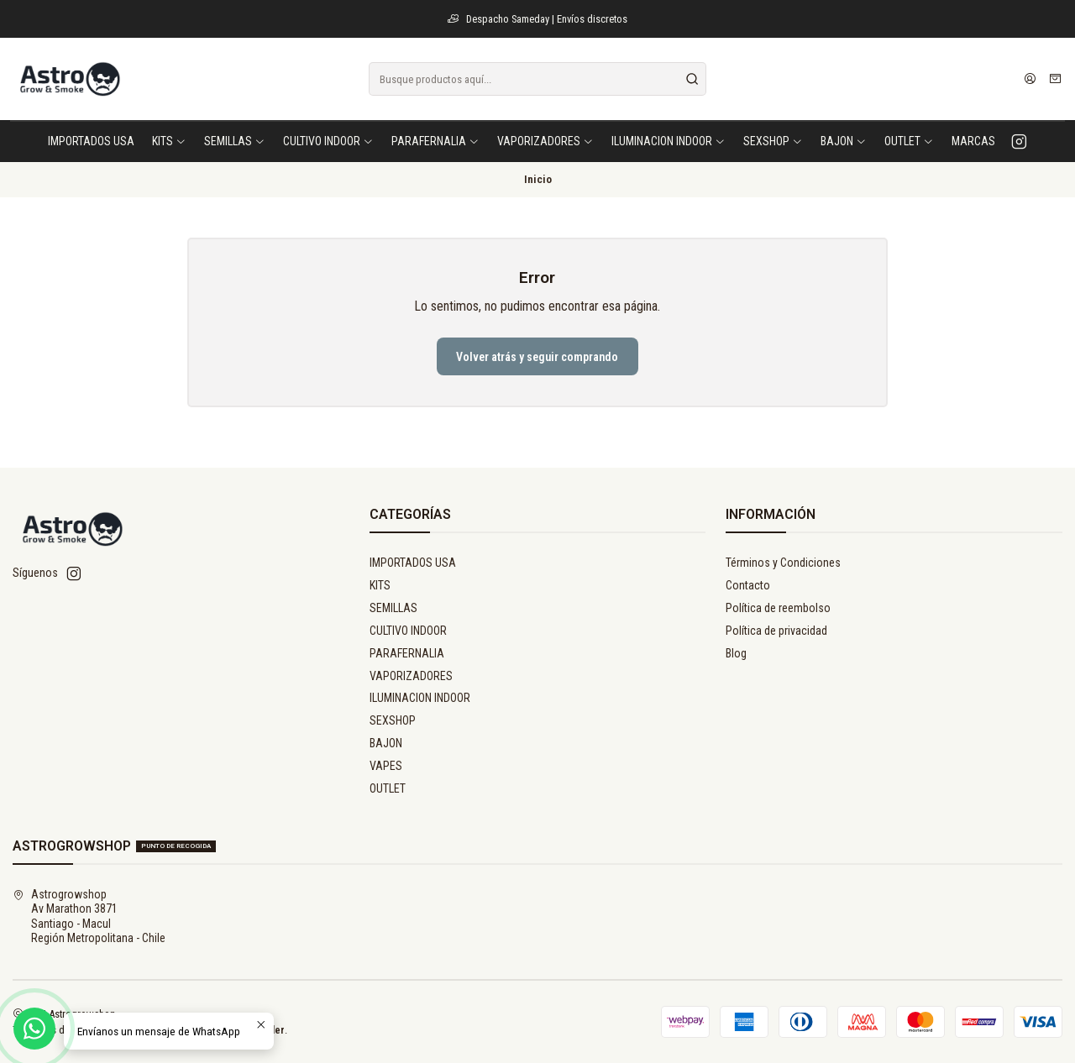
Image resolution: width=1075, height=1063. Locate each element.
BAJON (386, 743)
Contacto (748, 585)
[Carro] (1055, 79)
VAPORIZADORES (411, 676)
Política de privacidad (776, 630)
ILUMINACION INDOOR (420, 697)
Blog (736, 653)
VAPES (386, 765)
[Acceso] (1030, 79)
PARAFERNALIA (407, 653)
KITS (380, 585)
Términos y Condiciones (783, 562)
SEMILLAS (393, 608)
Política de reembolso (778, 608)
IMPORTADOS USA (413, 562)
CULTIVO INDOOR (408, 630)
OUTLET (388, 788)
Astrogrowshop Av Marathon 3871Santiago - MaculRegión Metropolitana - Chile (89, 916)
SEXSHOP (393, 720)
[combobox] (538, 79)
